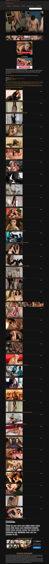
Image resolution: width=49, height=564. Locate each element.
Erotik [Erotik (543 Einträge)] (41, 82)
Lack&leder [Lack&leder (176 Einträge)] (15, 85)
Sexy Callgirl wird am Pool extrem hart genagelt (14, 435)
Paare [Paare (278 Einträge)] (7, 87)
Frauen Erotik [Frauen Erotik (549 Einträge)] (17, 84)
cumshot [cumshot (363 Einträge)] (33, 82)
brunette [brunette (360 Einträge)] (29, 82)
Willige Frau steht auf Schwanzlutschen (13, 183)
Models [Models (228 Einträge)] (40, 85)
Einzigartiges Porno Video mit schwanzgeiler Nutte (15, 148)
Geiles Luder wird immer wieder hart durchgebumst (15, 317)
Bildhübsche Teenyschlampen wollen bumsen (14, 171)
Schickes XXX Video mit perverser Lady (13, 447)
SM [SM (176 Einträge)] (18, 87)
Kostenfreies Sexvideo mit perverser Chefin (13, 506)
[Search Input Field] (34, 9)
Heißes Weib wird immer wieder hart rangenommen (15, 100)
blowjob (13, 78)
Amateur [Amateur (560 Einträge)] (8, 82)
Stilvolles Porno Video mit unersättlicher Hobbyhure (15, 124)
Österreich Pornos (13, 0)
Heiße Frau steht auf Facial (10, 195)
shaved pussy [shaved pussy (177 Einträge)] (14, 87)
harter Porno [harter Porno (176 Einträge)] (38, 83)
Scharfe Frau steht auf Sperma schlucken (13, 471)
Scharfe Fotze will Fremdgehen (11, 494)
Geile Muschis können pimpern (11, 482)
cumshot (19, 78)
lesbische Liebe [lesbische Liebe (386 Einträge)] (24, 85)
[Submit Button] (41, 9)
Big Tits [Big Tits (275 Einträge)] (17, 82)
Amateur (10, 78)
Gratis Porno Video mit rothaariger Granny (13, 329)
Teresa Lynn (12, 77)
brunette (16, 78)
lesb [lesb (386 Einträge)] (19, 85)
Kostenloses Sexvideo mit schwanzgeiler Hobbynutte (15, 277)
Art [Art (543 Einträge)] (11, 82)
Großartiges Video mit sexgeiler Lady (12, 218)
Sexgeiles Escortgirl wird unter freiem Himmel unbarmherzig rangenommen (19, 412)
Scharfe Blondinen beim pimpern (11, 376)
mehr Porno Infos (8, 73)
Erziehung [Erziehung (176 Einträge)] (8, 83)
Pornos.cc (10, 3)
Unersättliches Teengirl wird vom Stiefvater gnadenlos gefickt (16, 112)
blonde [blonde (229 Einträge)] (20, 82)
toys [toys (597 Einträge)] (20, 87)
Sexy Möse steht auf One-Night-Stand (12, 341)
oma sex (18, 0)
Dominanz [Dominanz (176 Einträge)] (37, 82)
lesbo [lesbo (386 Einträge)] (30, 85)
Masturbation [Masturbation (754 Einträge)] (35, 85)
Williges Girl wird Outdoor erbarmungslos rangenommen (16, 230)
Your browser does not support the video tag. (24, 22)
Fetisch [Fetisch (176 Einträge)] (11, 83)
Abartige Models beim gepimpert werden (13, 353)
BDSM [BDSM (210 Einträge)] (13, 82)
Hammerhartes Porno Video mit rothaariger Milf (14, 289)
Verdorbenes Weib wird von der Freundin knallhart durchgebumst (17, 242)
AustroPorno (13, 79)
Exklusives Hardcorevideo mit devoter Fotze (13, 388)
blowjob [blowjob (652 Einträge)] (24, 82)
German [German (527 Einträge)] (29, 84)
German (23, 78)
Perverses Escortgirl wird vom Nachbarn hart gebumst (15, 518)
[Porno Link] (24, 38)
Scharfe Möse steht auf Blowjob (11, 159)
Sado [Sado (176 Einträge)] (10, 87)
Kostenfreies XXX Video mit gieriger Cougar (13, 136)
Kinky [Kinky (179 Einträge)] (12, 85)
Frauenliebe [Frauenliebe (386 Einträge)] (24, 84)
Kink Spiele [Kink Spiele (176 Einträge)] (8, 85)
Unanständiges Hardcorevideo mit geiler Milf (13, 459)
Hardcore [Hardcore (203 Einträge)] (34, 83)
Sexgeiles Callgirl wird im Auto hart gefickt (13, 301)
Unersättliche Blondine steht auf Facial (12, 254)
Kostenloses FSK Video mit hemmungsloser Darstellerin (15, 400)
